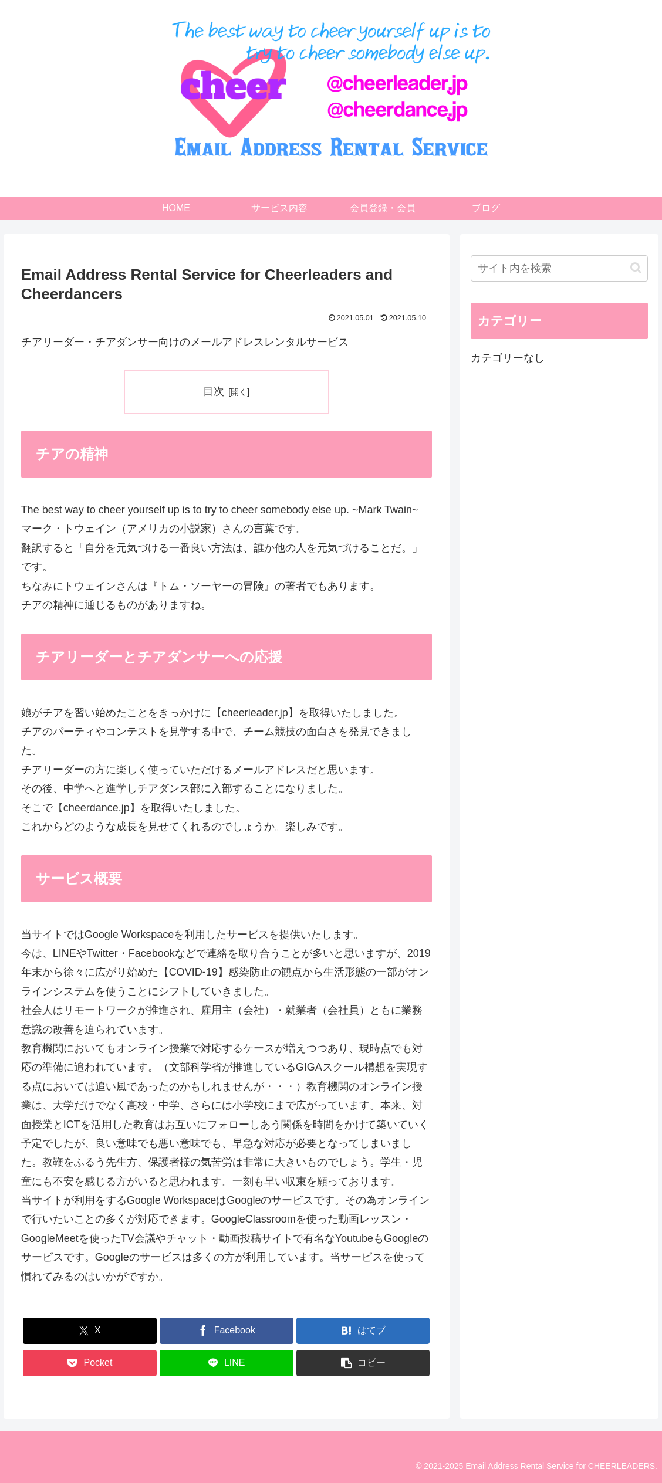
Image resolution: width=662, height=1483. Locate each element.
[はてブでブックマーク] (363, 1331)
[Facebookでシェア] (226, 1331)
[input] (560, 268)
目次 (213, 391)
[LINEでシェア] (226, 1363)
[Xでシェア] (90, 1331)
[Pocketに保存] (90, 1363)
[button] (363, 1363)
